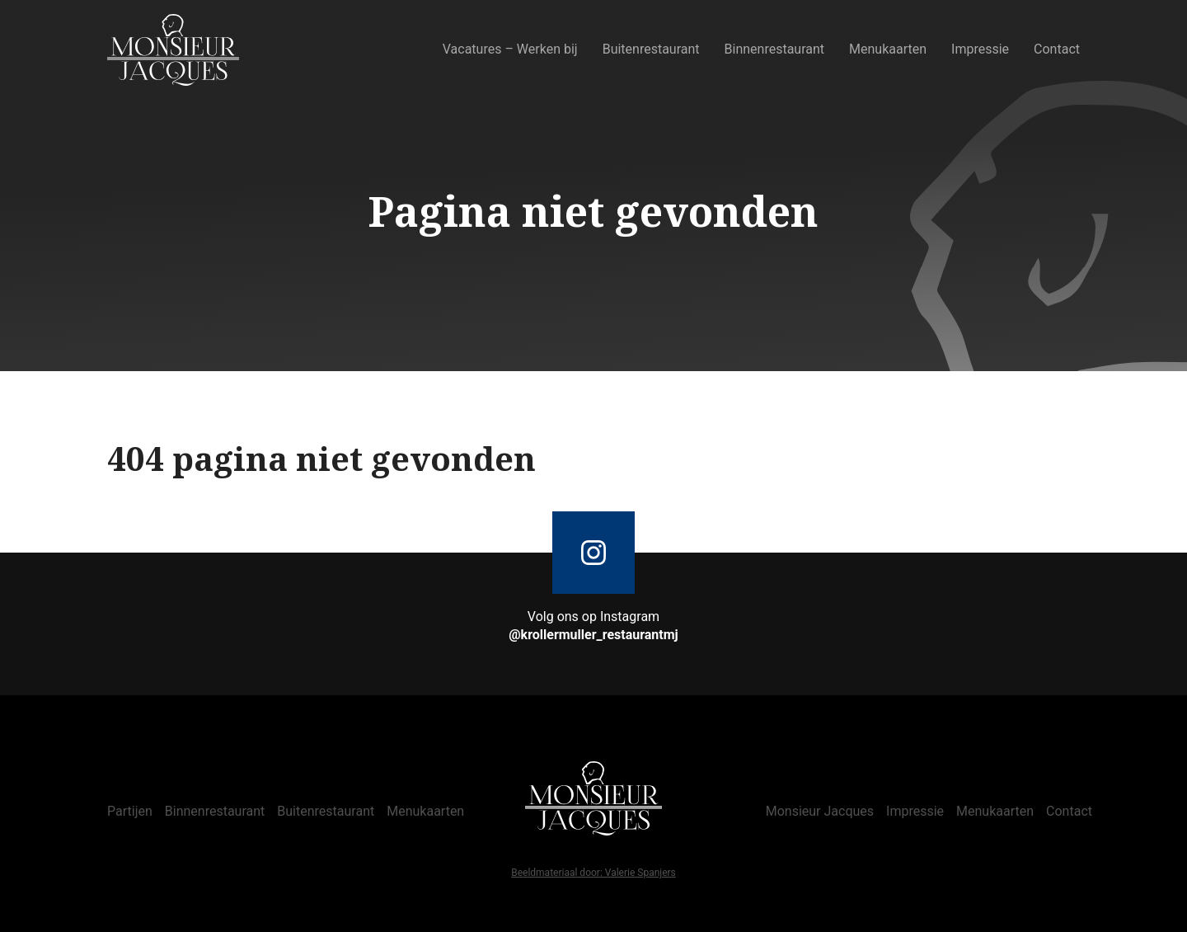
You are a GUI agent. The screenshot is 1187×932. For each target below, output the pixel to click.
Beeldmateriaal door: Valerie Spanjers (593, 873)
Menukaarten (888, 49)
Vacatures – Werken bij (510, 49)
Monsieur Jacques (820, 811)
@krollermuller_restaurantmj (593, 635)
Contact (1057, 49)
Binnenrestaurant (775, 49)
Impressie (980, 49)
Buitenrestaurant (651, 49)
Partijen (129, 811)
